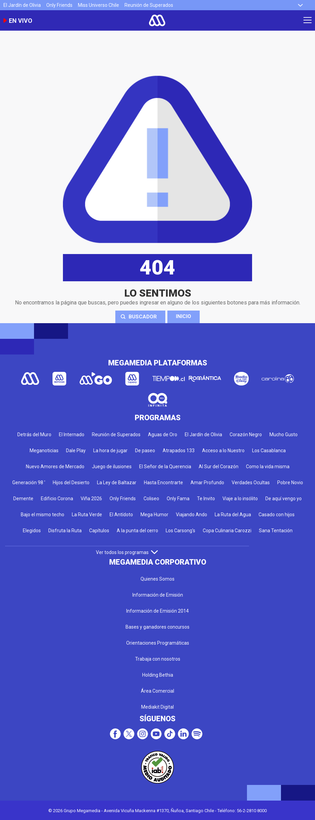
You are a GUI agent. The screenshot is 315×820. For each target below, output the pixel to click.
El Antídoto (121, 514)
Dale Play (76, 450)
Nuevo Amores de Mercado (55, 466)
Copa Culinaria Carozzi (227, 530)
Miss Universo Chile (98, 5)
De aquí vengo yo (283, 498)
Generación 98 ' (28, 482)
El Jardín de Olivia (22, 5)
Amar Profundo (207, 482)
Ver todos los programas (127, 552)
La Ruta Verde (87, 514)
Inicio (183, 316)
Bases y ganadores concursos (157, 627)
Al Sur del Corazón (218, 466)
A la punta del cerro (137, 530)
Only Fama (178, 498)
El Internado (71, 434)
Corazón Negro (246, 434)
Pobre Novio (290, 482)
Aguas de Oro (162, 434)
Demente (23, 498)
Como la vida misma (267, 466)
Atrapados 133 (179, 450)
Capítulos (99, 530)
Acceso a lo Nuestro (223, 450)
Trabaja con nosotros (157, 659)
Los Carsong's (180, 530)
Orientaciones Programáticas (157, 643)
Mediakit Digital (157, 707)
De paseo (145, 450)
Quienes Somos (157, 579)
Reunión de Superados (149, 5)
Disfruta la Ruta (65, 530)
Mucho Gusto (283, 434)
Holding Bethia (157, 675)
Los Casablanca (269, 450)
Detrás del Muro (34, 434)
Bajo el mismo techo (42, 514)
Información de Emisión (157, 595)
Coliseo (151, 498)
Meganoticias (44, 450)
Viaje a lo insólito (240, 498)
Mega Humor (154, 514)
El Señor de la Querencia (165, 466)
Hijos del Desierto (71, 482)
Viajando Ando (191, 514)
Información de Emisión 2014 (157, 611)
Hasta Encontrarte (163, 482)
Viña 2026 (91, 498)
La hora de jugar (110, 450)
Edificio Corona (57, 498)
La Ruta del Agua (233, 514)
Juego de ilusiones (112, 466)
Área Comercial (157, 691)
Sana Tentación (276, 530)
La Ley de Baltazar (116, 482)
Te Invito (206, 498)
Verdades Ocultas (251, 482)
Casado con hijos (277, 514)
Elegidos (32, 530)
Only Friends (59, 5)
